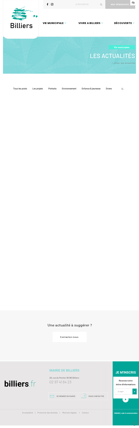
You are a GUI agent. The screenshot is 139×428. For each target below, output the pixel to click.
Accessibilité (27, 413)
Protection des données (47, 413)
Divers (109, 88)
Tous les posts (20, 88)
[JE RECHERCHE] (84, 4)
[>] (134, 391)
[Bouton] (21, 36)
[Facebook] (47, 4)
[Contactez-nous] (70, 337)
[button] (54, 23)
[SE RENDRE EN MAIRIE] (62, 396)
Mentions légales (69, 413)
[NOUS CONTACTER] (93, 396)
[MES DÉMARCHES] (120, 4)
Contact (85, 413)
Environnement (69, 88)
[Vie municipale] (122, 47)
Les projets (37, 88)
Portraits (52, 88)
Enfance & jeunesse (91, 88)
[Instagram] (52, 4)
